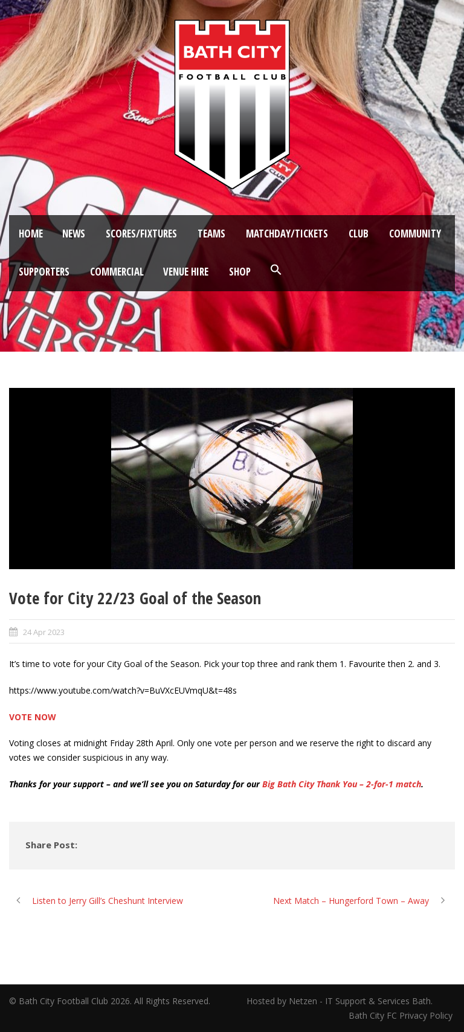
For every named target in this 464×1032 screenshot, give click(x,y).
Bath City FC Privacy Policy (402, 1015)
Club (359, 233)
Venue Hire (185, 272)
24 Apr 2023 (44, 632)
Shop (240, 272)
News (73, 233)
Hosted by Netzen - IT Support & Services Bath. (339, 1001)
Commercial (117, 272)
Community (415, 233)
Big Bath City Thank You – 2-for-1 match (341, 784)
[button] (276, 270)
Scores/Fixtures (141, 233)
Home (31, 233)
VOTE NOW (32, 717)
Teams (211, 233)
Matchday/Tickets (287, 233)
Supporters (44, 272)
